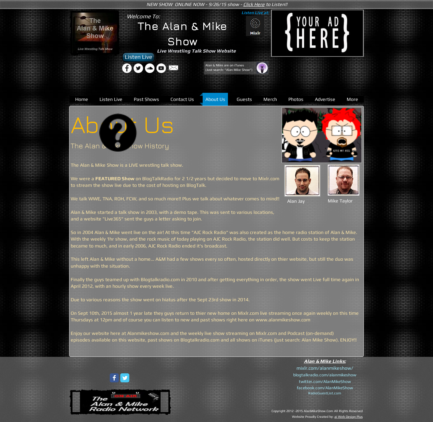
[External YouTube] (226, 388)
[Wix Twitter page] (124, 377)
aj (335, 416)
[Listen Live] (138, 57)
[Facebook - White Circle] (127, 68)
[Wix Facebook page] (114, 377)
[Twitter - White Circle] (138, 68)
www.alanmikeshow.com (283, 320)
